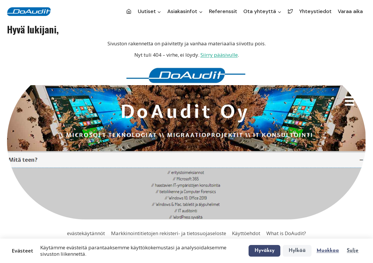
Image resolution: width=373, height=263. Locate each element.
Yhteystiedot (315, 11)
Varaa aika (350, 11)
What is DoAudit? (286, 233)
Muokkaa (327, 250)
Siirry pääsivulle (219, 54)
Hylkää (297, 250)
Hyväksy (264, 250)
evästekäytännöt (86, 233)
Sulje (352, 250)
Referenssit (223, 11)
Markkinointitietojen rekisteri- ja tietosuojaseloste (168, 233)
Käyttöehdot (246, 233)
